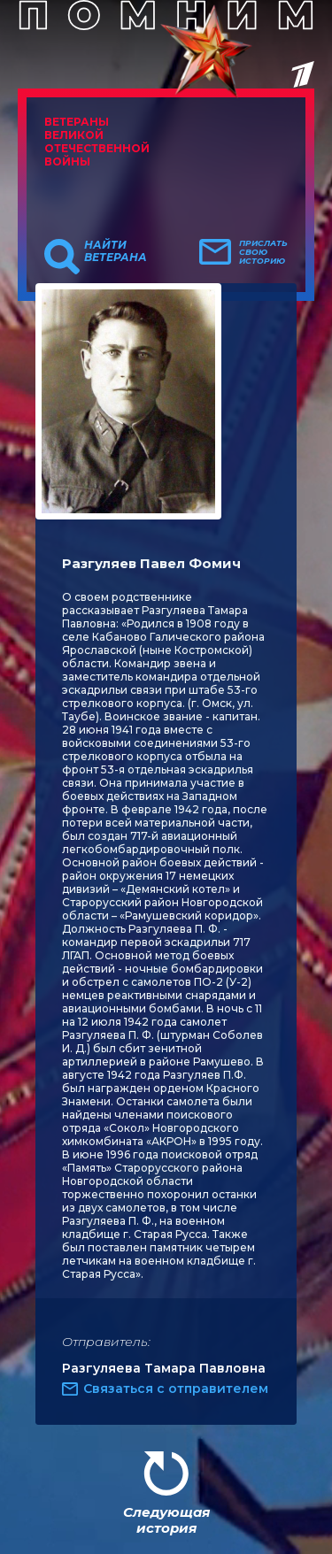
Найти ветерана (115, 251)
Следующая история (166, 1520)
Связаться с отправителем (175, 1388)
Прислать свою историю (263, 252)
